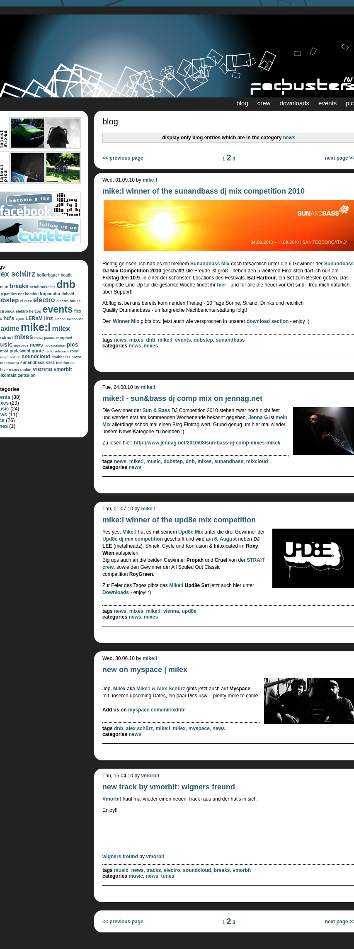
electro (44, 299)
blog (242, 103)
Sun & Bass (156, 410)
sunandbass (32, 362)
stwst (76, 357)
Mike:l (129, 532)
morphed (64, 338)
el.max (26, 301)
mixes (23, 336)
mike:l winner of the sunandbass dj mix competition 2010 (203, 191)
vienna (43, 368)
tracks (14, 370)
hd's (8, 318)
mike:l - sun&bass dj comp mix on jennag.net (182, 398)
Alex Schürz (171, 689)
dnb (65, 284)
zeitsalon (27, 375)
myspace (21, 345)
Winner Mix (126, 321)
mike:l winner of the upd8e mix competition (179, 520)
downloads (294, 103)
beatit (66, 275)
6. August (225, 539)
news (36, 345)
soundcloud (36, 356)
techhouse (65, 363)
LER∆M (33, 318)
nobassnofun (54, 345)
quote (38, 350)
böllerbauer (47, 275)
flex (77, 311)
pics (72, 344)
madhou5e (75, 319)
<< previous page (122, 158)
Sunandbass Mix (210, 264)
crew (264, 103)
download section (268, 321)
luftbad (59, 319)
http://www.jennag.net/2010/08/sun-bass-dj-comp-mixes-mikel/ (207, 443)
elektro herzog (28, 311)
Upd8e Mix (190, 532)
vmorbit (63, 369)
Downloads (115, 592)
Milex (119, 689)
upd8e (26, 370)
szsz (50, 362)
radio (49, 351)
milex (61, 329)
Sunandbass (339, 264)
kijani (20, 319)
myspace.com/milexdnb (156, 710)
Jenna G (258, 417)
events (327, 103)
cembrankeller (42, 287)
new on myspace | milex (144, 669)
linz (48, 318)
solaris (15, 357)
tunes (167, 876)
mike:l (36, 327)
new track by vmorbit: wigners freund (168, 787)
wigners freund (120, 856)
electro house (68, 301)
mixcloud (257, 461)
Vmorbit (111, 799)
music (153, 461)
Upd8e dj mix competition (132, 539)
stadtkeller (60, 357)
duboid (67, 294)
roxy (74, 351)
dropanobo (49, 293)
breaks (19, 286)
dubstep (203, 340)
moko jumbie (44, 338)
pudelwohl (20, 351)
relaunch (61, 351)
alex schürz (139, 728)
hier (221, 285)
